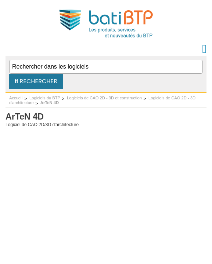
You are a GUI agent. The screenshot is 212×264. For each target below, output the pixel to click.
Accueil (15, 98)
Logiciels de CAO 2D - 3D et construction (104, 98)
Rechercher (36, 81)
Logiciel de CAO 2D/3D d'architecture (42, 124)
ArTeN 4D (49, 102)
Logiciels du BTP (44, 98)
